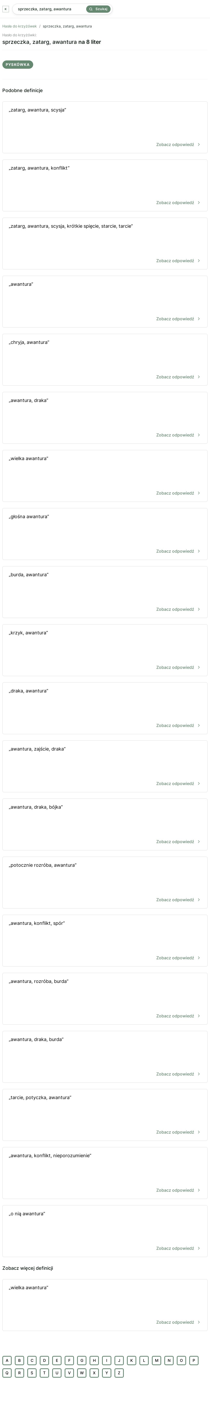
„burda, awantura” (105, 592)
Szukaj (98, 9)
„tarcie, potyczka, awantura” (105, 1115)
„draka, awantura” (105, 708)
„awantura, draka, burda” (105, 1057)
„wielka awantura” (105, 476)
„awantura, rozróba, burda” (105, 999)
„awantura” (105, 302)
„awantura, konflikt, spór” (105, 941)
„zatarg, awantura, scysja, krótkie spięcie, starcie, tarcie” (105, 244)
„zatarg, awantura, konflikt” (105, 185)
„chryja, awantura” (105, 360)
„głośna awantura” (105, 534)
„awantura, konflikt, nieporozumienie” (105, 1173)
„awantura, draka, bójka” (105, 824)
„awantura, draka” (105, 418)
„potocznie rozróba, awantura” (105, 883)
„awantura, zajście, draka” (105, 766)
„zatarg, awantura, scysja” (105, 127)
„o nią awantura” (105, 1231)
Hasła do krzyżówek (19, 26)
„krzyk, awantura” (105, 650)
